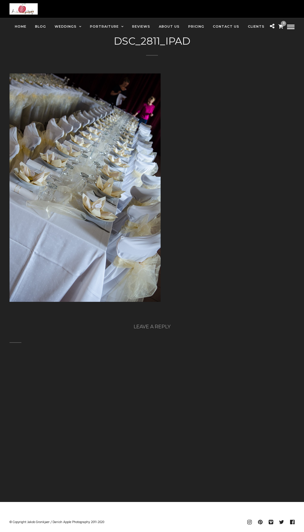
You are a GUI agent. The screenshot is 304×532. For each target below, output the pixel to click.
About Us (169, 26)
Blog (40, 26)
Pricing (196, 26)
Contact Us (226, 26)
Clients (256, 26)
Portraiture (104, 26)
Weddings (66, 26)
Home (20, 26)
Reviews (141, 26)
